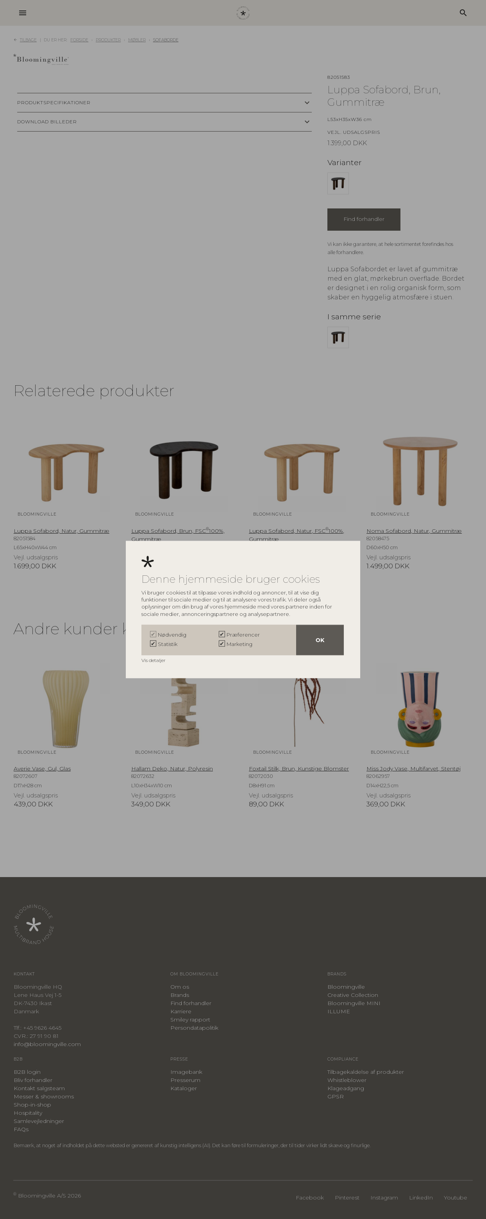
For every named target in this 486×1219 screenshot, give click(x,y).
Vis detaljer (154, 660)
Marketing (239, 644)
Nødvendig (172, 635)
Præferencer (243, 635)
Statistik (167, 644)
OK (320, 640)
